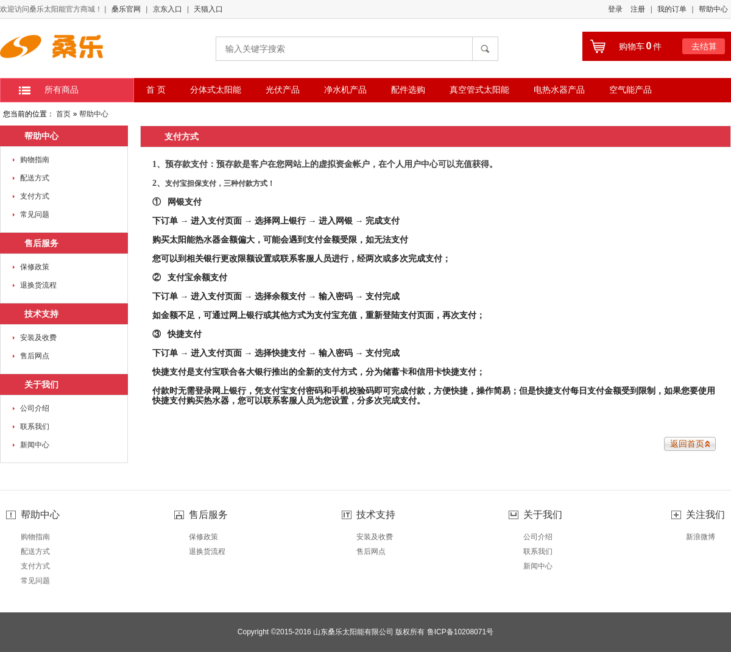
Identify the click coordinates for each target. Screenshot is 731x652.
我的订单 (672, 9)
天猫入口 (208, 9)
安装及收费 (38, 337)
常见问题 (34, 214)
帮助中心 (713, 9)
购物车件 (640, 46)
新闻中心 (34, 445)
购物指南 (34, 159)
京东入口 (167, 9)
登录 (615, 9)
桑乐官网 (126, 9)
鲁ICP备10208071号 (460, 632)
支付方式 (34, 196)
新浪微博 (700, 537)
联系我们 (34, 426)
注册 (637, 9)
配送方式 (34, 178)
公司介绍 (34, 408)
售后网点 (34, 356)
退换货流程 (38, 285)
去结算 (704, 46)
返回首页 (687, 443)
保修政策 (34, 267)
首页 (63, 114)
